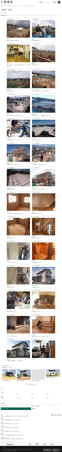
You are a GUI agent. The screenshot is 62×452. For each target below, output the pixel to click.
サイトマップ (3, 441)
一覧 (2, 389)
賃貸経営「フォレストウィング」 (37, 444)
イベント (48, 2)
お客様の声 (33, 408)
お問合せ (41, 2)
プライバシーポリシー (10, 441)
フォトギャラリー (4, 406)
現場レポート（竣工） (5, 408)
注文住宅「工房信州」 (30, 444)
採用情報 (51, 444)
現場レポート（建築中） (35, 406)
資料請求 (54, 2)
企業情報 (44, 444)
